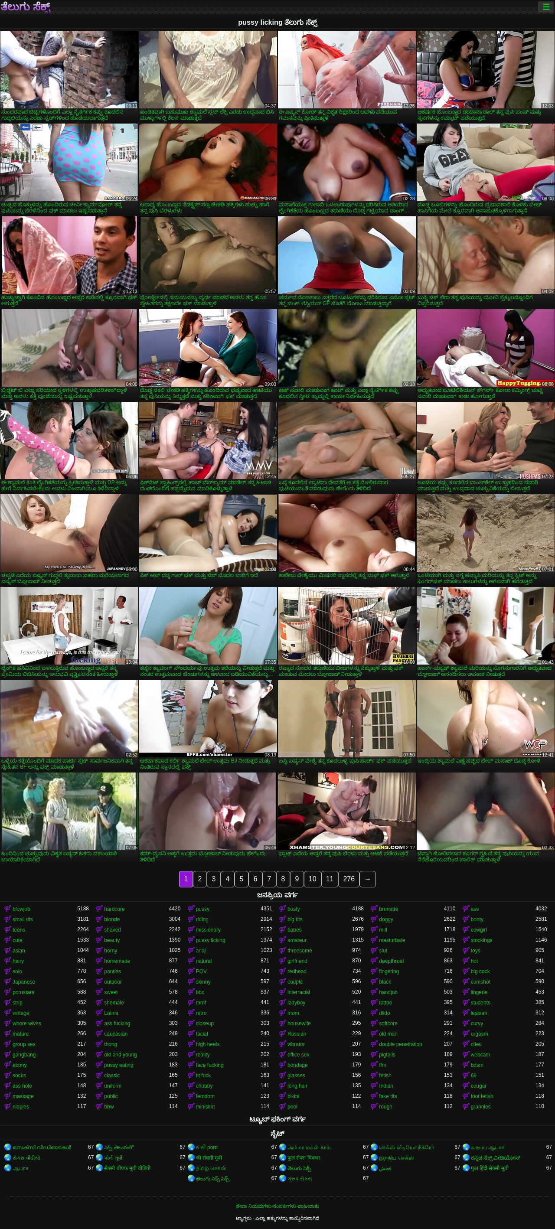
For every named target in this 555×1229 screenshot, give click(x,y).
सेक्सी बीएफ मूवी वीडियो (127, 1168)
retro (201, 1013)
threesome (299, 951)
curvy (477, 1023)
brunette (388, 909)
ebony (20, 1065)
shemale (114, 1003)
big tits (295, 919)
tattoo (385, 1003)
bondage (297, 1065)
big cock (480, 971)
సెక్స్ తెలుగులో (118, 1147)
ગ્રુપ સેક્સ (299, 1179)
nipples (21, 1107)
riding (202, 919)
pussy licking (210, 940)
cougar (479, 1086)
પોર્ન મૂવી (113, 1158)
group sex (24, 1044)
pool (292, 1107)
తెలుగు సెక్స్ (299, 1168)
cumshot (480, 982)
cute (18, 940)
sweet (111, 992)
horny (110, 951)
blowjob (21, 909)
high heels (208, 1044)
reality (203, 1055)
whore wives (27, 1023)
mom (293, 1013)
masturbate (392, 940)
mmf (201, 1003)
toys (475, 951)
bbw (109, 1107)
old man (388, 1034)
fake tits (388, 1096)
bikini (293, 1096)
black (385, 982)
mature (21, 1034)
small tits (23, 919)
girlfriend (297, 961)
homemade (117, 961)
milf (383, 930)
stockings (482, 940)
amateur (297, 940)
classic (112, 1076)
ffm (382, 1065)
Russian (296, 1034)
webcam (480, 1055)
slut (383, 951)
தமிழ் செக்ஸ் (211, 1168)
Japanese (24, 982)
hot (474, 961)
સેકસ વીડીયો (26, 1158)
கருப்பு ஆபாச (487, 1147)
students (480, 1003)
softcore (388, 1023)
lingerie (479, 992)
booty (477, 919)
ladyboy (296, 1003)
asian (19, 951)
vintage (21, 1013)
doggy (386, 919)
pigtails (387, 1055)
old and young (120, 1055)
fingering (389, 971)
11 (330, 879)
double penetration (400, 1044)
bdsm (477, 1065)
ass (475, 909)
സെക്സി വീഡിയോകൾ (42, 1147)
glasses (296, 1076)
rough (385, 1107)
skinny (203, 982)
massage (23, 1096)
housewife (299, 1023)
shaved (112, 930)
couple (295, 982)
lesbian (479, 1013)
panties (112, 971)
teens (19, 930)
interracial (298, 992)
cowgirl (479, 930)
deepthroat (391, 961)
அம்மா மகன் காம (309, 1147)
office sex (298, 1055)
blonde (112, 919)
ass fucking (117, 1023)
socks (19, 1076)
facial (202, 1034)
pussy (202, 909)
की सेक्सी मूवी (209, 1158)
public (111, 1096)
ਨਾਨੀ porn (207, 1147)
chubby (204, 1086)
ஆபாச (21, 1168)
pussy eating (118, 1065)
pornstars (23, 992)
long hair (297, 1086)
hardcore (114, 909)
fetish (385, 1076)
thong (110, 1044)
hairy (18, 961)
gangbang (24, 1055)
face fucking (210, 1065)
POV (201, 971)
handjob (388, 992)
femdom (205, 1096)
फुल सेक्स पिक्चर (303, 1158)
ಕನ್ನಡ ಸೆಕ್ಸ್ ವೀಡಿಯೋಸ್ (496, 1158)
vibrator (296, 1044)
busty (293, 909)
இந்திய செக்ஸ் (396, 1158)
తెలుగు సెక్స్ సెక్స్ (213, 1179)
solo (17, 971)
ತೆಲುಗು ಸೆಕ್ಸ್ (25, 7)
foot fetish (482, 1096)
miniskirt (205, 1107)
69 (474, 1076)
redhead (297, 971)
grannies (481, 1107)
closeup (205, 1023)
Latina (111, 1013)
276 (349, 879)
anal (201, 951)
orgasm (479, 1034)
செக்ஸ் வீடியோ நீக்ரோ (406, 1147)
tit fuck (203, 1076)
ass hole (22, 1086)
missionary (208, 930)
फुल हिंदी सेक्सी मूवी (490, 1168)
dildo (384, 1013)
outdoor (113, 982)
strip (18, 1003)
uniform (112, 1086)
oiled (476, 1044)
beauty (112, 940)
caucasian (115, 1034)
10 (313, 879)
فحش (385, 1168)
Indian (386, 1086)
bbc (200, 992)
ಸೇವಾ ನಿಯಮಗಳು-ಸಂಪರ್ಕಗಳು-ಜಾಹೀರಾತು (277, 1206)
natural (204, 961)
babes (294, 930)
